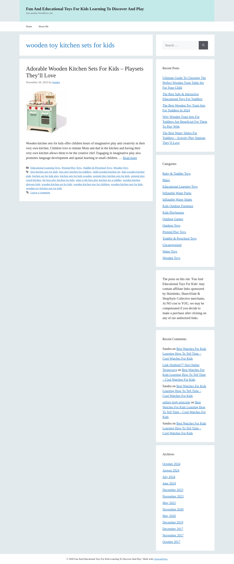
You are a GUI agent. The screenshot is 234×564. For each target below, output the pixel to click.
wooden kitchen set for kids (57, 184)
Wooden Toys (120, 167)
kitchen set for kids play (45, 176)
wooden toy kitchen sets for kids (44, 188)
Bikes (166, 180)
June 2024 (169, 483)
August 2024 (170, 470)
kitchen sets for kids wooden (76, 176)
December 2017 (172, 529)
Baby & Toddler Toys (176, 173)
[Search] (203, 45)
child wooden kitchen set (106, 171)
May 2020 (169, 516)
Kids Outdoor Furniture (177, 206)
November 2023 (172, 496)
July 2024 (168, 477)
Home (29, 26)
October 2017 (171, 542)
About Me (43, 26)
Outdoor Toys (171, 225)
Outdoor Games (172, 219)
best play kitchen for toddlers (75, 171)
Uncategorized (172, 245)
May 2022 (169, 503)
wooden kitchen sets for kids (127, 184)
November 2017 (172, 535)
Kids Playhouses (173, 212)
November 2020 (172, 509)
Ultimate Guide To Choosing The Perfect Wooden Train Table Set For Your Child (184, 82)
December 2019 (172, 522)
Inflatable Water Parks (176, 193)
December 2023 (172, 490)
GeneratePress (161, 559)
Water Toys (169, 251)
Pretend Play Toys (72, 167)
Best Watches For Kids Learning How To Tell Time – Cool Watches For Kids (184, 353)
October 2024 (171, 464)
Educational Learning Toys (45, 167)
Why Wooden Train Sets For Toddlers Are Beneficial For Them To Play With (184, 121)
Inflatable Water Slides (177, 199)
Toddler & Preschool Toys (97, 167)
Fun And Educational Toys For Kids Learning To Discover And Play (85, 9)
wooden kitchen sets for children (91, 184)
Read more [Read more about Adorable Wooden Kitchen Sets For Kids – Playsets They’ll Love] (130, 158)
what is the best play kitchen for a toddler (98, 180)
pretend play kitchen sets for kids (111, 176)
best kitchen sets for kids (44, 171)
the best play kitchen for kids (58, 180)
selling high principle (176, 402)
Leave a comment (40, 192)
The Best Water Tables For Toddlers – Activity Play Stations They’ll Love (183, 138)
